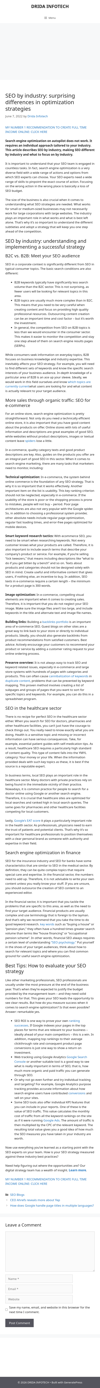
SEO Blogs (17, 1195)
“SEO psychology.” (63, 942)
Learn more (77, 1170)
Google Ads (51, 1120)
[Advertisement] (50, 50)
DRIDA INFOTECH (50, 6)
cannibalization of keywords (68, 676)
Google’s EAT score (27, 820)
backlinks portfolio (55, 622)
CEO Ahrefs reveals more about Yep (35, 1200)
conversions (76, 1093)
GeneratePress (73, 1382)
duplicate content (17, 681)
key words (47, 924)
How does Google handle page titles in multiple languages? (52, 1205)
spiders (30, 441)
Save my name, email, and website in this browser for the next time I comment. (49, 1309)
